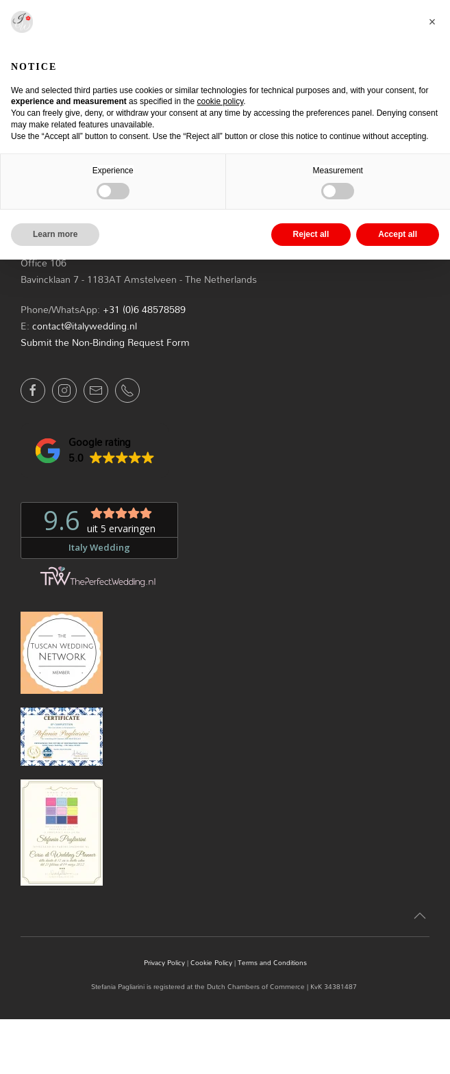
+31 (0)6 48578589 (144, 309)
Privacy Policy (164, 962)
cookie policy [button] (220, 101)
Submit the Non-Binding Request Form (105, 342)
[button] (94, 450)
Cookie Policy (211, 962)
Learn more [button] (55, 234)
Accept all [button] (397, 234)
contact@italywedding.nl (84, 325)
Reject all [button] (311, 234)
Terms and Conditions (272, 962)
